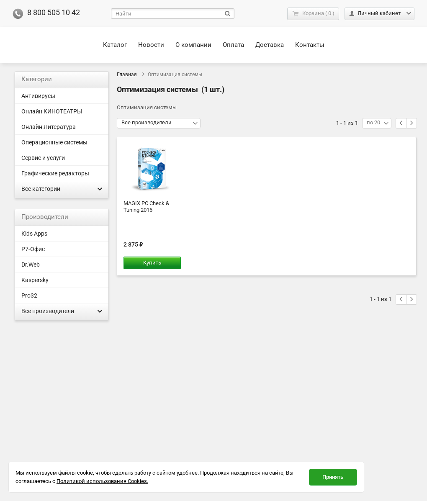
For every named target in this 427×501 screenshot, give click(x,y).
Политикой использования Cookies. (102, 481)
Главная (127, 74)
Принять (332, 477)
